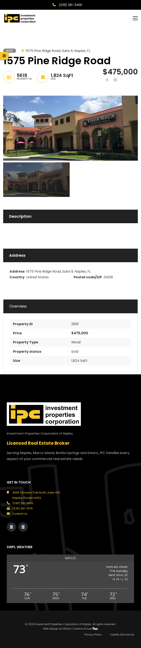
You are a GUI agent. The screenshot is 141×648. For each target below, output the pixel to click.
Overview (18, 306)
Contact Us (19, 514)
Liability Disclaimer (122, 634)
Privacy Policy (93, 634)
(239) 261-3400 (70, 5)
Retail (76, 342)
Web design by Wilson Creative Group (70, 628)
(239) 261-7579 (22, 508)
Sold (74, 351)
